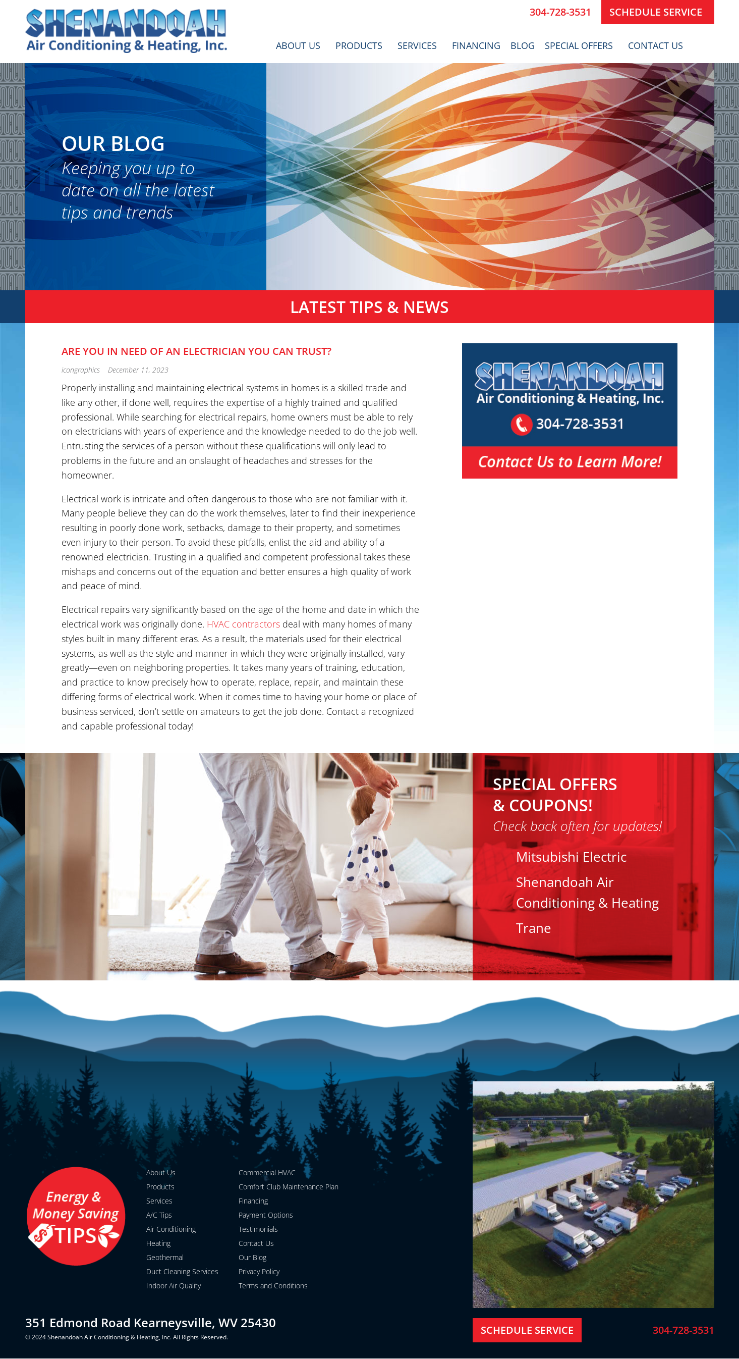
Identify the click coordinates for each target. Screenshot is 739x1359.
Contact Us (658, 45)
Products (361, 45)
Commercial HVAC (267, 1172)
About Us (300, 45)
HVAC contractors (243, 624)
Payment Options (266, 1215)
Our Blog (252, 1257)
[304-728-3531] (518, 12)
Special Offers (581, 45)
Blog (522, 45)
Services (419, 45)
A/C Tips (159, 1215)
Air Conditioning (171, 1229)
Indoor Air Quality (173, 1285)
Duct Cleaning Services (182, 1271)
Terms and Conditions (273, 1285)
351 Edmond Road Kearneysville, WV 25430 (150, 1322)
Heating (158, 1243)
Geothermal (165, 1257)
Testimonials (258, 1229)
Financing (476, 45)
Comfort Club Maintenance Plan (288, 1186)
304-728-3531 (560, 12)
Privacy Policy (259, 1271)
